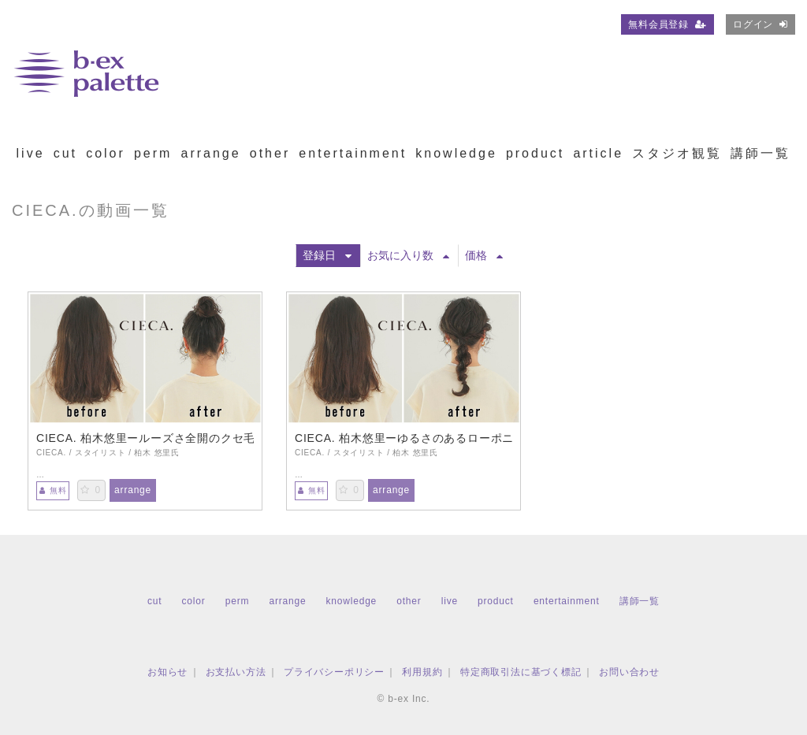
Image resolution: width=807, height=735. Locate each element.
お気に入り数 (408, 255)
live (31, 153)
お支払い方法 (236, 671)
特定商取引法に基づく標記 (521, 671)
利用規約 (422, 671)
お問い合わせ (629, 671)
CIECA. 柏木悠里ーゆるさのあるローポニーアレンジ (403, 438)
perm (153, 153)
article (598, 153)
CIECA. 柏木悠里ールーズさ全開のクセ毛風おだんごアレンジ (145, 438)
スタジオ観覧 (677, 153)
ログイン (760, 24)
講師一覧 (760, 153)
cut (65, 153)
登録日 (327, 255)
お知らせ (167, 671)
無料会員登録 (667, 24)
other (270, 153)
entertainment (353, 153)
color (105, 153)
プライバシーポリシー (334, 671)
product (535, 153)
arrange (210, 153)
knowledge (456, 153)
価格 (484, 255)
